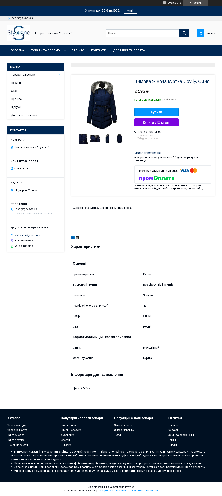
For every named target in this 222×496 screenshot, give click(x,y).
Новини (16, 82)
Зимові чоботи (123, 425)
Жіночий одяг (15, 434)
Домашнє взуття (17, 444)
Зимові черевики (71, 430)
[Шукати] (184, 33)
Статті (15, 90)
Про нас (78, 50)
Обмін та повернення (181, 434)
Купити (156, 112)
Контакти (98, 50)
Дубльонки (67, 434)
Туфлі (117, 434)
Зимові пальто (69, 425)
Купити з (156, 122)
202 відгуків (174, 2)
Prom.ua (129, 487)
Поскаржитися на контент (112, 490)
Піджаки (66, 444)
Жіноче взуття (16, 439)
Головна (17, 50)
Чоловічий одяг (16, 425)
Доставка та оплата (129, 50)
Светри (65, 439)
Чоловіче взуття (17, 430)
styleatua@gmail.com (27, 235)
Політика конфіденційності (143, 490)
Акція (130, 10)
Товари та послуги (46, 50)
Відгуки (16, 107)
